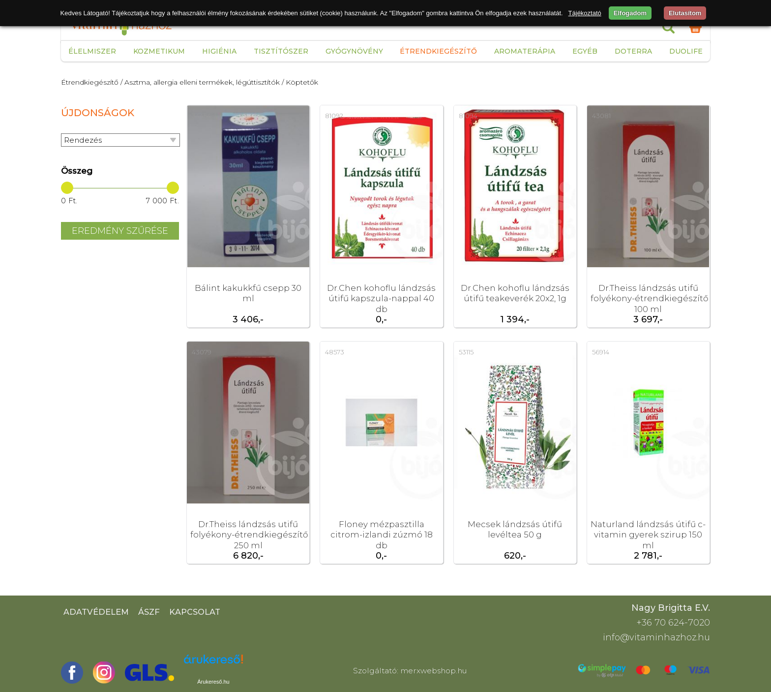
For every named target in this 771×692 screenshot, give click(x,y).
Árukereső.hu (213, 682)
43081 (601, 116)
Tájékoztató (584, 13)
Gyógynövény (354, 51)
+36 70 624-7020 (673, 622)
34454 (201, 116)
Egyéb (584, 51)
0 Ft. (69, 200)
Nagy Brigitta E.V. (670, 607)
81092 (334, 116)
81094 (468, 116)
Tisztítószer (281, 51)
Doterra (633, 51)
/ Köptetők (300, 82)
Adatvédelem (96, 612)
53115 (466, 352)
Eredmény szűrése (120, 230)
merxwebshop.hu (433, 670)
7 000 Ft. (162, 200)
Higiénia (219, 51)
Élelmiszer (92, 51)
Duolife (686, 51)
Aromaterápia (524, 51)
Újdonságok (97, 113)
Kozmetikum (159, 51)
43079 (201, 352)
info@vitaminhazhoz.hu (656, 637)
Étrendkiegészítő (438, 51)
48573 (334, 352)
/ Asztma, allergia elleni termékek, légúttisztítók (200, 82)
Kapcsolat (194, 612)
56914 (600, 352)
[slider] (67, 188)
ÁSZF (149, 612)
